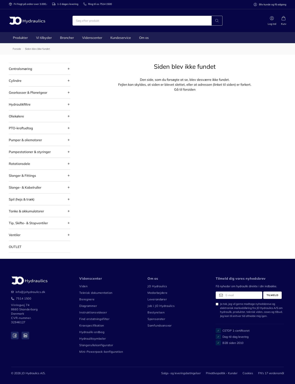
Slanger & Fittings (22, 175)
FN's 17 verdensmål (271, 373)
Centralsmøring (20, 69)
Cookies (248, 373)
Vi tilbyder (44, 38)
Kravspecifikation (91, 325)
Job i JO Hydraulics (161, 306)
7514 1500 (23, 298)
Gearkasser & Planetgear (28, 92)
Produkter (20, 38)
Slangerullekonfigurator (96, 345)
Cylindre (15, 81)
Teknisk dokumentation (95, 293)
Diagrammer (88, 306)
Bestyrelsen (156, 312)
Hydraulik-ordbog (91, 332)
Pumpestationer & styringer (30, 152)
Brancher (67, 38)
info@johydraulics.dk (28, 292)
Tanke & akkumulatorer (26, 211)
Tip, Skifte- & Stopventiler (28, 223)
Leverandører (157, 299)
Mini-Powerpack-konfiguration (101, 352)
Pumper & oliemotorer (25, 140)
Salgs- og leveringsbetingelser (181, 373)
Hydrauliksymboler (92, 338)
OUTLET (15, 247)
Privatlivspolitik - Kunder (221, 373)
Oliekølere (16, 116)
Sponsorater (156, 319)
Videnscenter (92, 38)
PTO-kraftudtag (21, 128)
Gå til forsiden (184, 89)
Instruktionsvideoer (93, 312)
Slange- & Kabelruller (25, 187)
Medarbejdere (157, 293)
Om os (144, 38)
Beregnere (86, 299)
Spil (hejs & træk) (21, 199)
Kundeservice (120, 38)
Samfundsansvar (160, 325)
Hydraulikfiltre (20, 104)
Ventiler (14, 235)
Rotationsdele (19, 164)
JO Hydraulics (157, 286)
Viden (83, 286)
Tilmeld (272, 295)
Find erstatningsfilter (94, 319)
